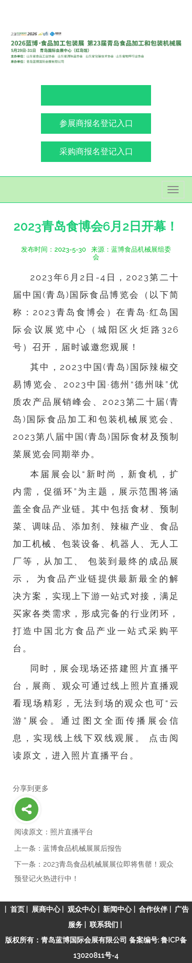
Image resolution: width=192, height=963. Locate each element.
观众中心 (82, 909)
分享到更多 (31, 788)
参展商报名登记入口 (96, 123)
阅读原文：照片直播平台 (53, 832)
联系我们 (104, 924)
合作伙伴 (153, 909)
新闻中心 (117, 909)
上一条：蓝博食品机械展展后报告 (68, 848)
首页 (17, 909)
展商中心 (46, 909)
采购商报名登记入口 (96, 151)
